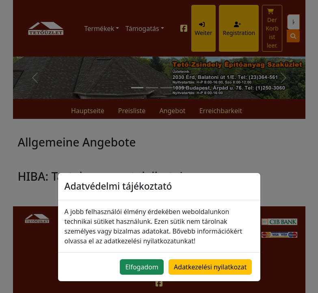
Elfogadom (141, 266)
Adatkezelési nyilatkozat (210, 266)
